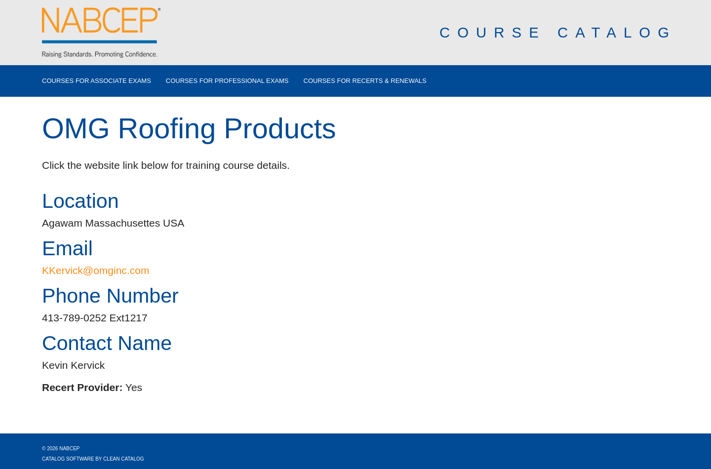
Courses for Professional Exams (227, 81)
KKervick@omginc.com (95, 270)
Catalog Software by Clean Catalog (93, 459)
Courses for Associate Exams (96, 81)
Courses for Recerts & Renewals (365, 81)
